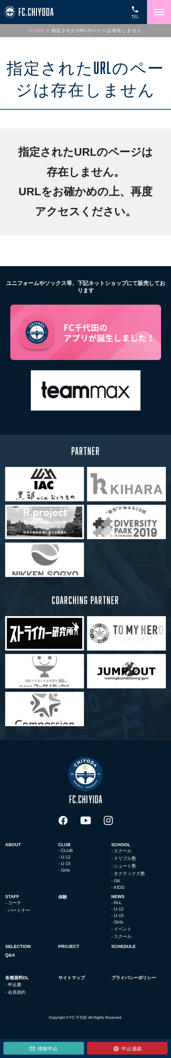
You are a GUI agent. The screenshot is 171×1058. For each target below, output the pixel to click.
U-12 (66, 857)
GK (117, 880)
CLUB (67, 850)
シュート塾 (125, 866)
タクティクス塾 (129, 873)
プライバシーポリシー (133, 977)
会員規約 (17, 992)
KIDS (119, 887)
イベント (123, 928)
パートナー (19, 910)
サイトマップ (71, 977)
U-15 (66, 863)
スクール (123, 850)
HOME (37, 30)
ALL (118, 902)
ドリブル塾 (125, 858)
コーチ (14, 902)
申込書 (14, 984)
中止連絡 (131, 1048)
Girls (65, 870)
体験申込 (47, 1048)
